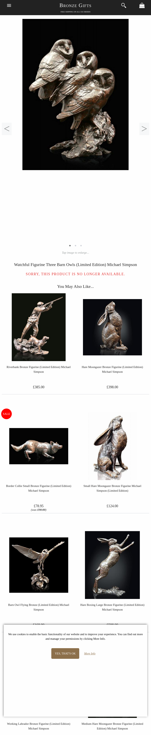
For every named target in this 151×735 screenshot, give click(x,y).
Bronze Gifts (76, 5)
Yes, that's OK (65, 653)
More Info (89, 653)
